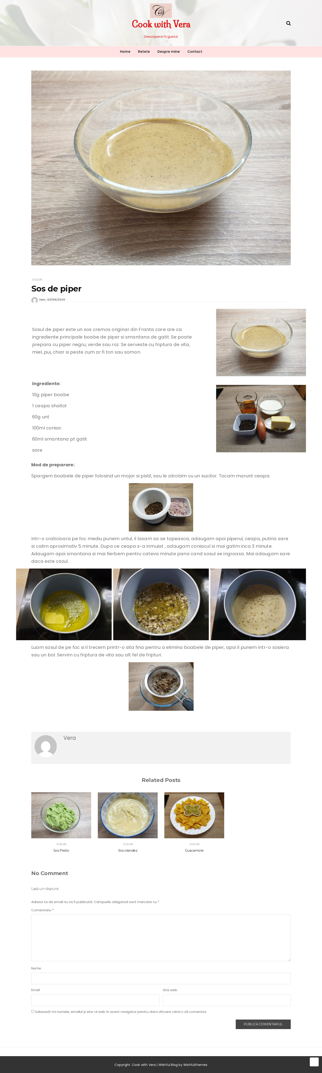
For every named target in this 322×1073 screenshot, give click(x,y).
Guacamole (194, 850)
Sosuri (37, 280)
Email (35, 990)
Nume (36, 968)
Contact (194, 51)
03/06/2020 (56, 299)
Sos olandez (127, 850)
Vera (42, 299)
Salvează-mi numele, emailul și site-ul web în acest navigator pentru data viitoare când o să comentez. (121, 1011)
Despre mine (168, 51)
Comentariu (42, 910)
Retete (144, 51)
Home (125, 51)
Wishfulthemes (195, 1065)
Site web (170, 990)
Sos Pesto (61, 850)
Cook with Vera (161, 24)
